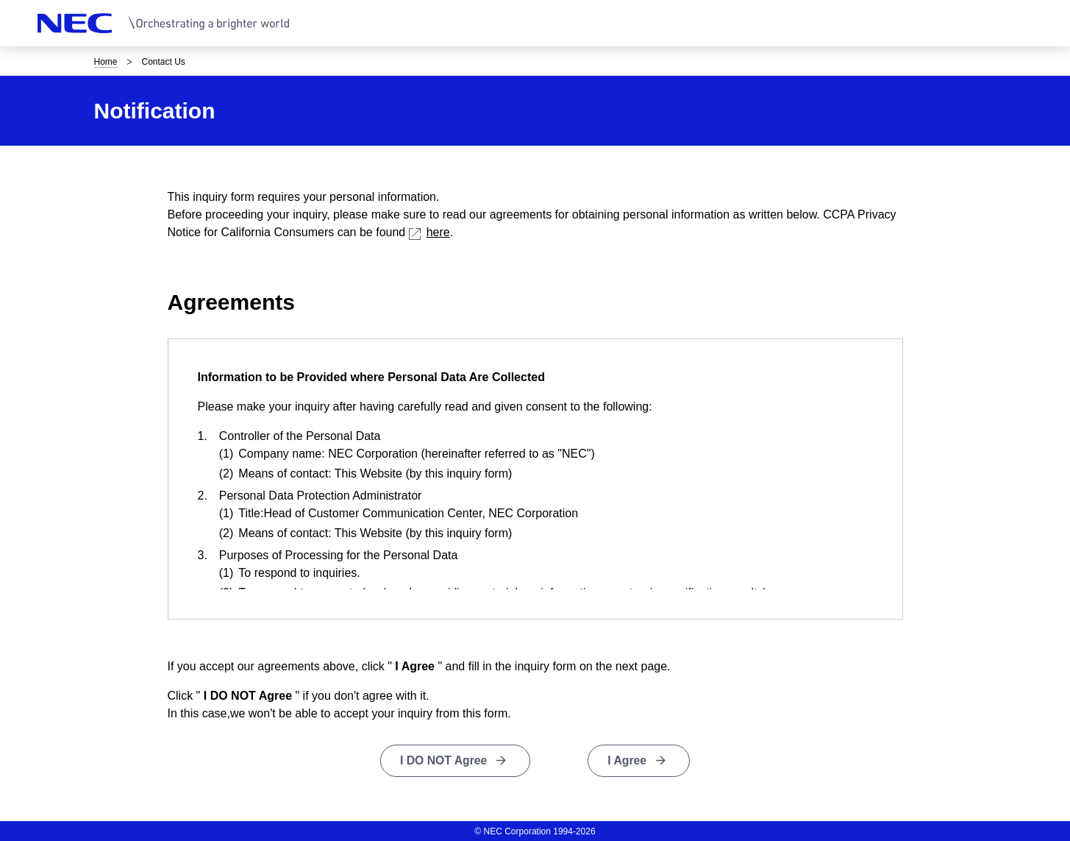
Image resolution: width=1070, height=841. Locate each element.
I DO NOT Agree (443, 760)
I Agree (628, 760)
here (429, 232)
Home (106, 62)
